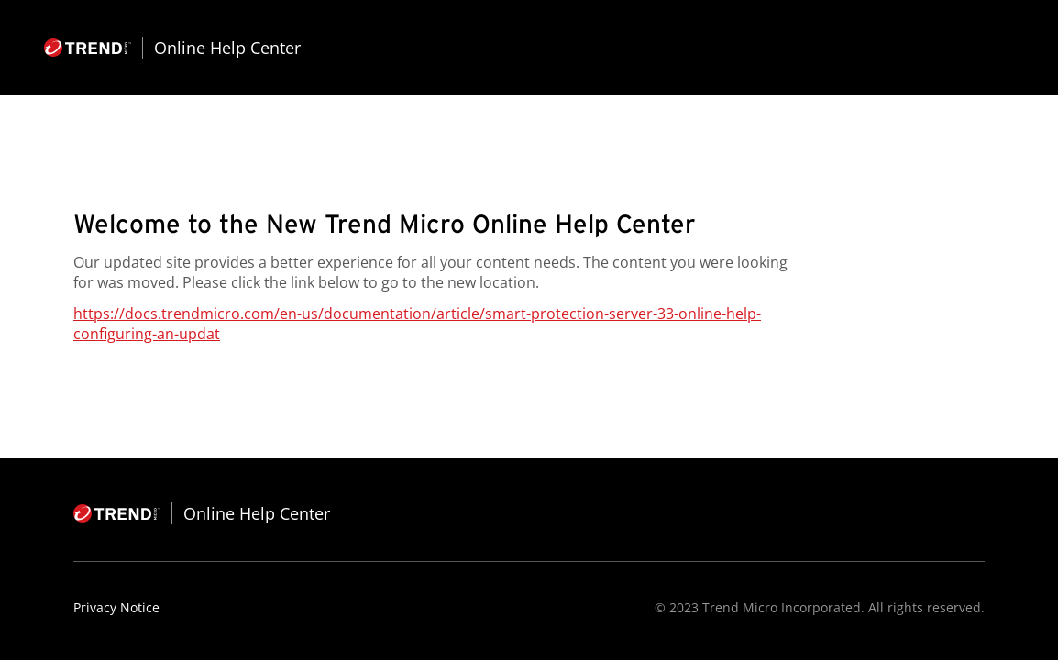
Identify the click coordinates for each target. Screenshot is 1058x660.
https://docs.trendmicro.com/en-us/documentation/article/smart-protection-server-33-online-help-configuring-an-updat (417, 323)
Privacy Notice (116, 607)
